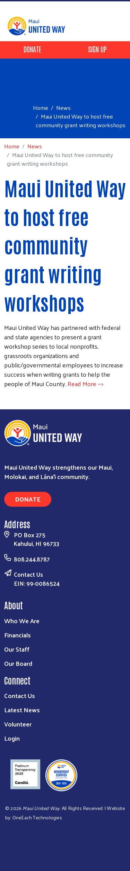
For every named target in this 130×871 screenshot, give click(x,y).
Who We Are (22, 620)
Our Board (18, 663)
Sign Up (97, 48)
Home (40, 107)
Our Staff (16, 649)
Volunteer (18, 723)
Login (12, 738)
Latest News (22, 709)
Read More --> (85, 383)
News (63, 107)
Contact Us (28, 574)
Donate (32, 48)
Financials (17, 634)
